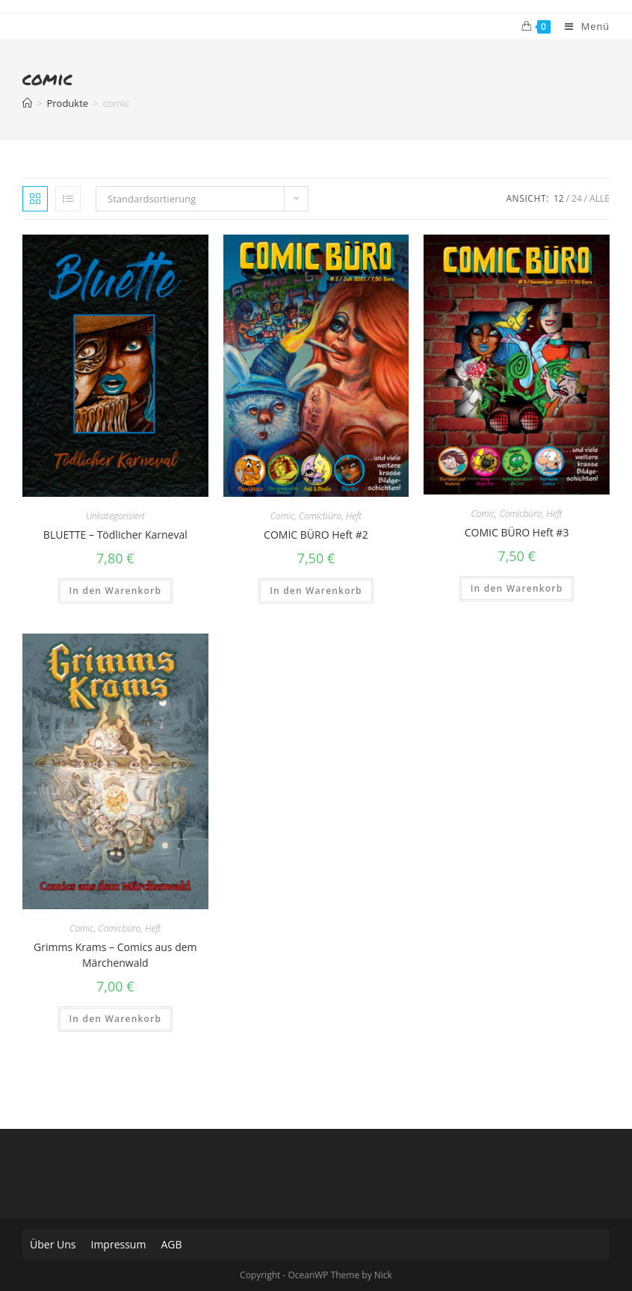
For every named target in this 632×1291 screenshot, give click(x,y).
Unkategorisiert (115, 516)
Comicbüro (320, 516)
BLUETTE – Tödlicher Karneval (115, 534)
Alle (599, 198)
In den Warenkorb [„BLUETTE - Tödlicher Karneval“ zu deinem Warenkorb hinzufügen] (115, 590)
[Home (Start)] (27, 103)
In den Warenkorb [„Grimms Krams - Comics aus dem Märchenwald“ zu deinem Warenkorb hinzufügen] (115, 1018)
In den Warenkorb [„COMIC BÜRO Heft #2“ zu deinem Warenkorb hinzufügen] (316, 590)
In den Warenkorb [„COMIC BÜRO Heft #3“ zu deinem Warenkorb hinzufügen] (517, 588)
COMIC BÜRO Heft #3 (517, 532)
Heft (354, 516)
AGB (171, 1244)
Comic (282, 516)
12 (559, 198)
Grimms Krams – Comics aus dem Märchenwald (115, 955)
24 (576, 198)
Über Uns (52, 1244)
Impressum (118, 1244)
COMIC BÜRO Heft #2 (316, 534)
